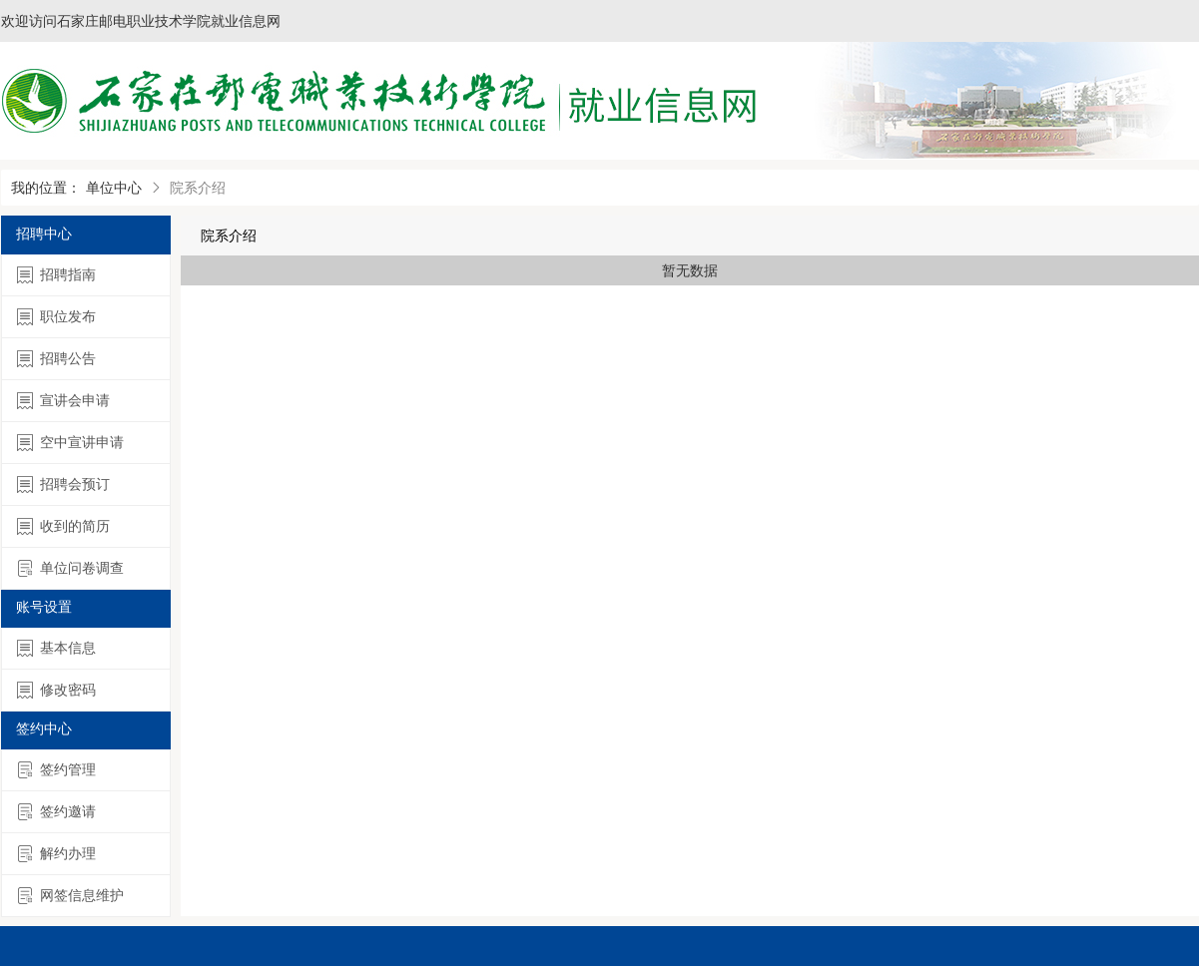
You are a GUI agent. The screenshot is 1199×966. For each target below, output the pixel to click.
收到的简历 (63, 526)
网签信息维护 (70, 895)
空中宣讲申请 (70, 442)
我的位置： (46, 188)
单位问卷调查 (70, 568)
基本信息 (56, 648)
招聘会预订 (63, 484)
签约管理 (56, 769)
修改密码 (56, 690)
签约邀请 (56, 811)
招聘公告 (56, 358)
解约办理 (56, 853)
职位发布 (56, 316)
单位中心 (114, 188)
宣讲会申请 (63, 400)
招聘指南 (56, 274)
